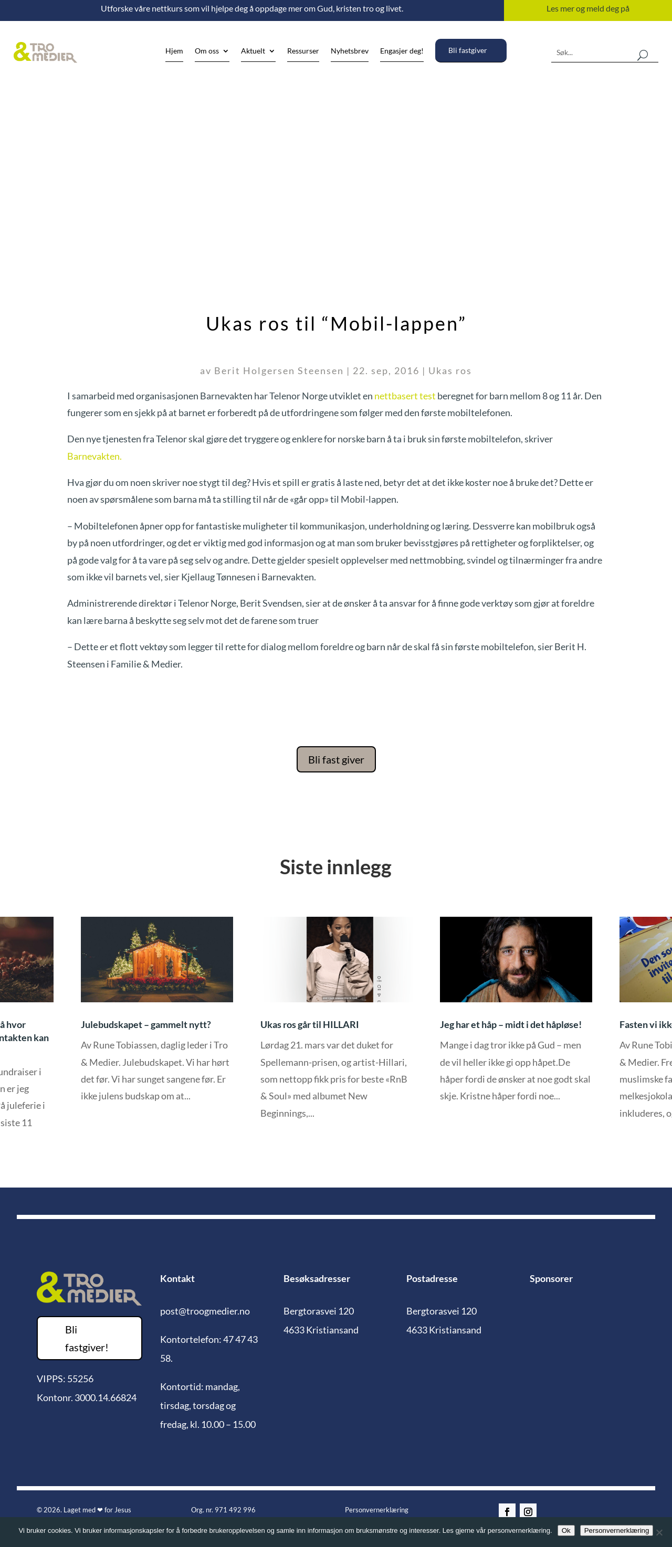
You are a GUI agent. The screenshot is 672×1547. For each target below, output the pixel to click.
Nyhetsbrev (350, 51)
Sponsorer (551, 1278)
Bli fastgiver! (87, 1338)
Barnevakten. (94, 456)
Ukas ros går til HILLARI (309, 1024)
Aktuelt (253, 51)
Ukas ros (450, 370)
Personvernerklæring (376, 1510)
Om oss (207, 51)
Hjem (174, 51)
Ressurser (303, 51)
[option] (336, 1026)
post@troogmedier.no (205, 1311)
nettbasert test (405, 395)
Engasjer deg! (402, 51)
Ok (566, 1530)
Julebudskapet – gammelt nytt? (146, 1024)
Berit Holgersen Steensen (279, 370)
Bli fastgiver (467, 50)
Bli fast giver (336, 759)
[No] (659, 1532)
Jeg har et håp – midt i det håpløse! (511, 1024)
